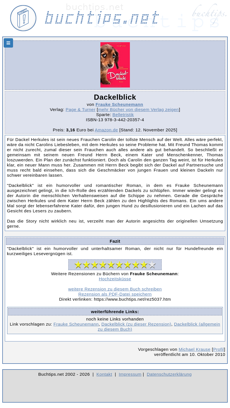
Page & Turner (80, 109)
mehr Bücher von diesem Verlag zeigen (138, 109)
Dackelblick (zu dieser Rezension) (136, 324)
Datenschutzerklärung (169, 374)
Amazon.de (106, 129)
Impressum (130, 374)
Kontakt (104, 374)
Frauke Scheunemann (119, 104)
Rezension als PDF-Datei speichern (115, 294)
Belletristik (123, 114)
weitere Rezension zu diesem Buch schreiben (115, 289)
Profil (218, 349)
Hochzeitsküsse (115, 278)
